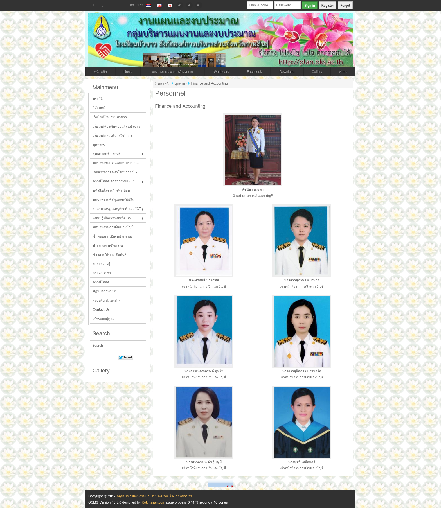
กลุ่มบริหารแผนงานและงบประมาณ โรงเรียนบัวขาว (154, 496)
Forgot (345, 5)
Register (327, 5)
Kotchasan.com (153, 502)
